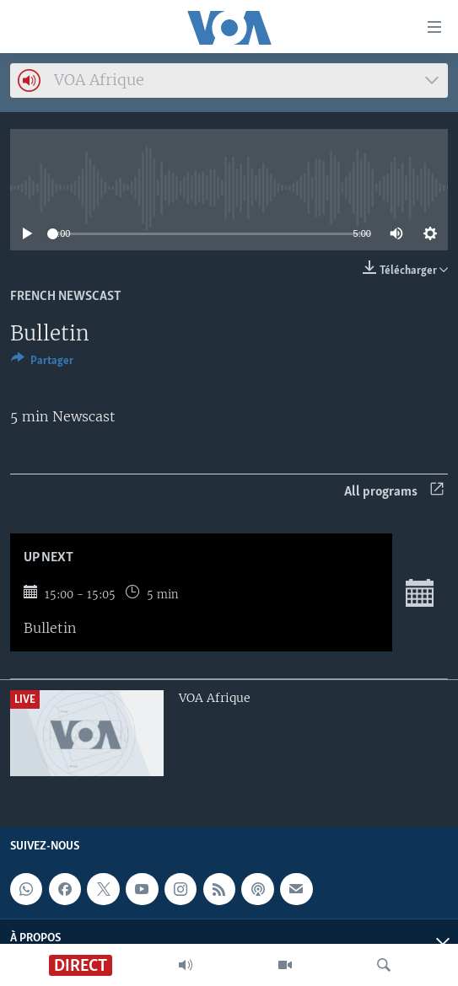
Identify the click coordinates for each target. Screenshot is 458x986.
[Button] (42, 363)
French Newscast (65, 296)
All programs (394, 492)
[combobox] (229, 80)
